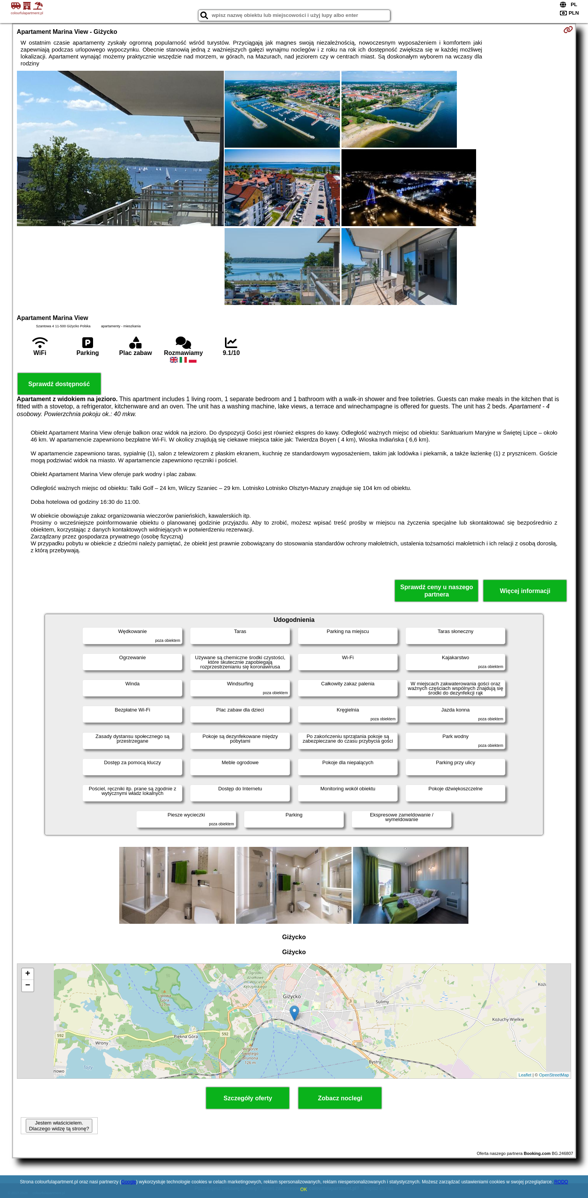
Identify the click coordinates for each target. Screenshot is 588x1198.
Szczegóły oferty (247, 1098)
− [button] (27, 985)
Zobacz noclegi (340, 1098)
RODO (561, 1182)
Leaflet (525, 1075)
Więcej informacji (525, 591)
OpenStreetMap (554, 1075)
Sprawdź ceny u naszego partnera (436, 591)
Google (128, 1182)
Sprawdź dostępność (59, 384)
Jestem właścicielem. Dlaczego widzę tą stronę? (59, 1125)
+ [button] (27, 974)
